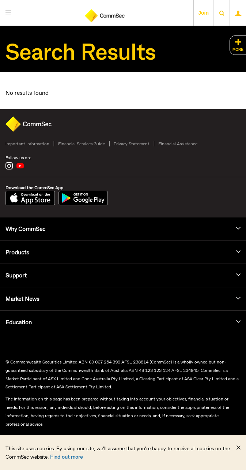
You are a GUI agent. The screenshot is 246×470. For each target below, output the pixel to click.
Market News (22, 298)
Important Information (27, 143)
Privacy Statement (132, 143)
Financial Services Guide (81, 143)
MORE (237, 50)
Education (18, 321)
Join (203, 13)
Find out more (66, 457)
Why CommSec (25, 228)
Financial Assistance (177, 143)
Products (17, 252)
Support (16, 275)
